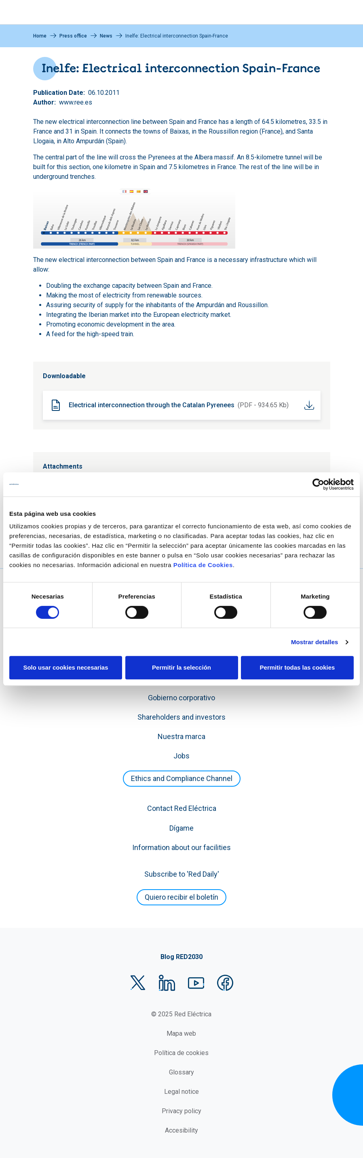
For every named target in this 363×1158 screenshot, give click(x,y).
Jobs (181, 756)
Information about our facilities (181, 847)
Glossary (181, 1072)
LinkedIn (167, 983)
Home (39, 36)
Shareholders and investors (181, 717)
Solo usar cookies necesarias (65, 667)
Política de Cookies (203, 564)
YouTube (196, 983)
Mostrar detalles (314, 642)
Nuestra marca (181, 736)
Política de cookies (181, 1053)
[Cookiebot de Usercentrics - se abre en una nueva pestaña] (318, 484)
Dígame (181, 828)
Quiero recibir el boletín (181, 897)
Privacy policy (181, 1111)
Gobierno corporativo (181, 697)
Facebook (225, 983)
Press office (73, 36)
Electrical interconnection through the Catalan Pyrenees (151, 405)
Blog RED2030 (181, 957)
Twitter (138, 983)
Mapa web (181, 1033)
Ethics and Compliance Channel (181, 778)
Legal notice (181, 1091)
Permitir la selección (181, 667)
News (106, 36)
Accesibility (181, 1130)
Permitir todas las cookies (297, 667)
